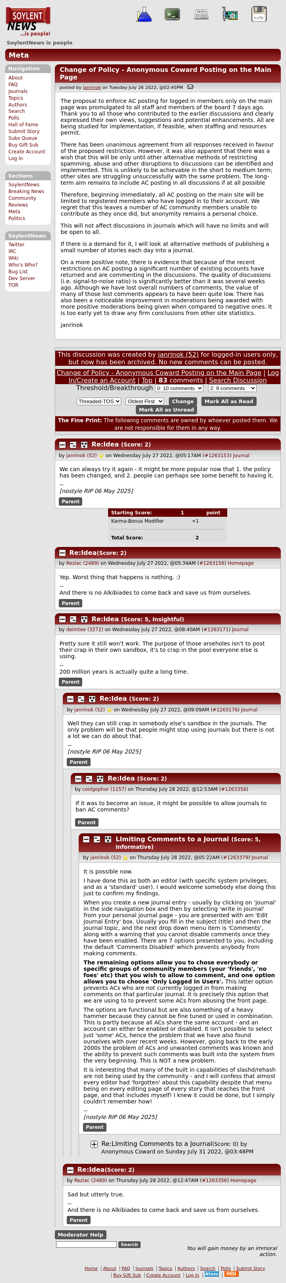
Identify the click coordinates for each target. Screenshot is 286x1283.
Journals (17, 91)
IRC (12, 251)
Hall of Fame (23, 125)
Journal (241, 455)
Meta (19, 55)
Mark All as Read (229, 401)
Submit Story (24, 131)
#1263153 (217, 455)
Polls (13, 118)
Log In (15, 158)
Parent (70, 501)
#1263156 (211, 563)
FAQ (12, 84)
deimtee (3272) (84, 629)
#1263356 (214, 1180)
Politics (16, 218)
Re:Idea (105, 444)
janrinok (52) (178, 354)
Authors (17, 105)
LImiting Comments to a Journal (172, 839)
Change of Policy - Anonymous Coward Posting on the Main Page (159, 373)
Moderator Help (80, 1235)
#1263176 (225, 710)
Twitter (16, 244)
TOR (13, 285)
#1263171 (216, 629)
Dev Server (21, 278)
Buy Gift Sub (23, 145)
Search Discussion (238, 380)
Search (16, 111)
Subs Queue (22, 138)
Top (147, 380)
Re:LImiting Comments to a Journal (156, 1144)
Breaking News (26, 191)
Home (91, 1268)
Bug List (18, 271)
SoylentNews (28, 22)
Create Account (26, 152)
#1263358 (233, 789)
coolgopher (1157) (104, 789)
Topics (15, 98)
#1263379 (236, 857)
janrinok (92, 87)
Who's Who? (23, 265)
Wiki (13, 258)
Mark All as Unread (166, 410)
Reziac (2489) (82, 563)
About (15, 78)
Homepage (240, 563)
